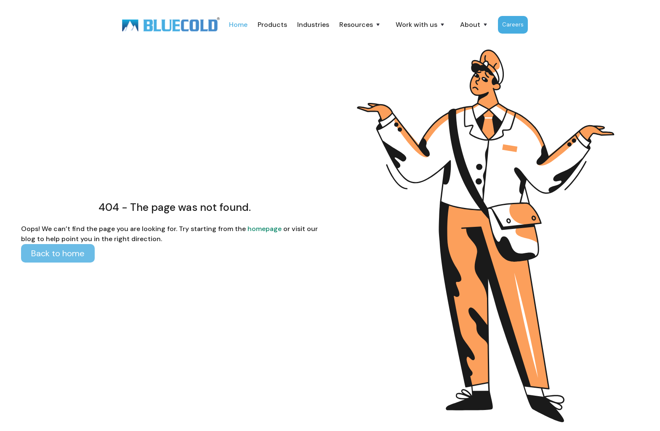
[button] (360, 25)
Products (272, 24)
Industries (313, 24)
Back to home (58, 253)
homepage (264, 228)
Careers (513, 24)
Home (238, 24)
